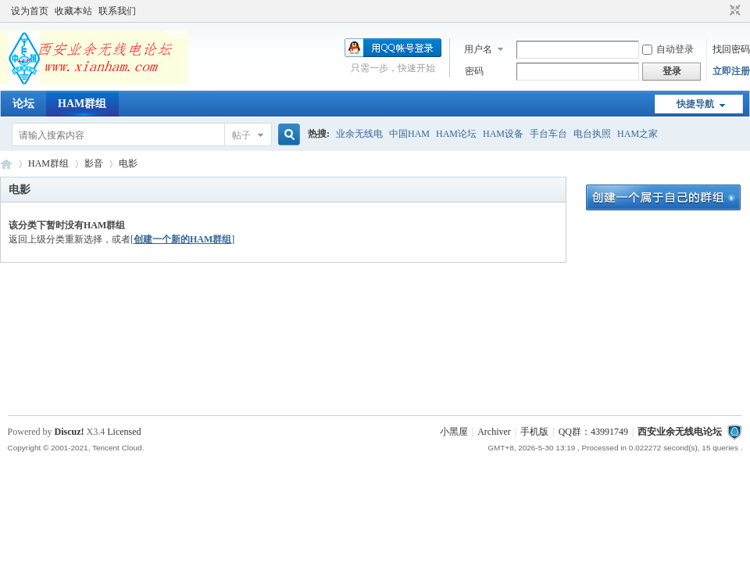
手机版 (534, 431)
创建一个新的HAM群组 (182, 239)
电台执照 (592, 133)
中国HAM (409, 133)
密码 (474, 71)
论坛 (23, 103)
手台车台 (548, 133)
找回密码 (731, 49)
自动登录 (668, 49)
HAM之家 (637, 133)
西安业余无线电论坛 (6, 163)
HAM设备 (503, 133)
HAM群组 (82, 103)
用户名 (478, 49)
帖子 (241, 135)
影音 (93, 163)
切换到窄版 (733, 11)
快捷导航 (695, 104)
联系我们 (117, 10)
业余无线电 (359, 133)
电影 (128, 163)
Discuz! (69, 431)
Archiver (494, 431)
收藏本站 (73, 10)
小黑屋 (454, 431)
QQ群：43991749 (593, 431)
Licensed (124, 431)
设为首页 (29, 10)
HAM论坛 (456, 133)
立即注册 (731, 71)
